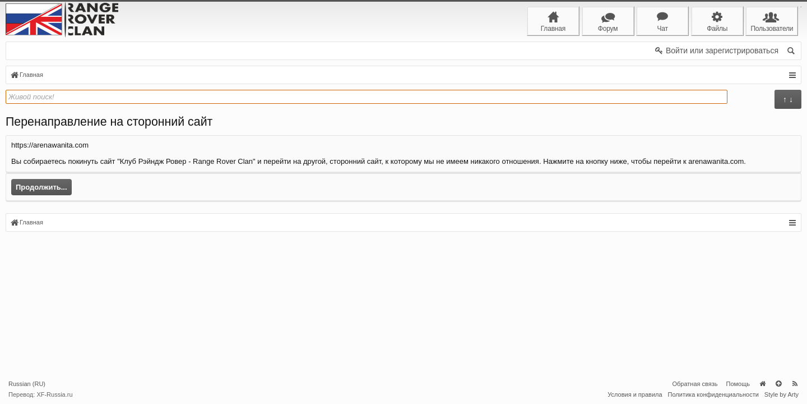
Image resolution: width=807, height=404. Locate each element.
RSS (795, 384)
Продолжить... (41, 187)
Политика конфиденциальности (713, 394)
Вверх (778, 384)
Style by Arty (781, 394)
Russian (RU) (26, 383)
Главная (762, 384)
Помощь (738, 383)
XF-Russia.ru (54, 394)
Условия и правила (634, 394)
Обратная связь (694, 383)
